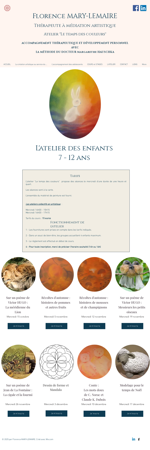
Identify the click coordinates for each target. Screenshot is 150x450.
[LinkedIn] (143, 8)
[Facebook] (136, 8)
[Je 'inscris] (94, 414)
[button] (95, 64)
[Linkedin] (133, 439)
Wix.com (49, 439)
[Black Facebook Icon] (139, 439)
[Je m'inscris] (18, 326)
